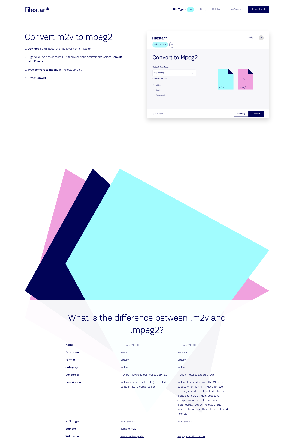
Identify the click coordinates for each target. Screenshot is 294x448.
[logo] (37, 9)
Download (34, 48)
